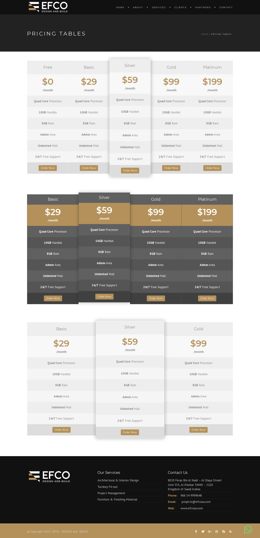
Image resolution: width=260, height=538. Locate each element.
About (138, 7)
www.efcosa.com (192, 508)
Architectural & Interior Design (118, 480)
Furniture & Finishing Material (117, 499)
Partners (203, 7)
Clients (181, 7)
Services (159, 7)
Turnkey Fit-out (108, 487)
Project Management (111, 493)
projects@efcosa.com (196, 502)
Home (120, 7)
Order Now (48, 168)
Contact (226, 7)
